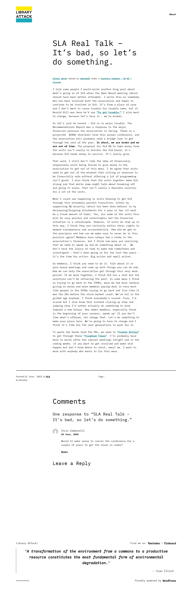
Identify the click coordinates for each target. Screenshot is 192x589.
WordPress (169, 580)
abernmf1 (85, 78)
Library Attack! (27, 543)
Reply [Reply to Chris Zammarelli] (64, 451)
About (172, 14)
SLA (48, 376)
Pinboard (170, 543)
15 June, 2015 (70, 434)
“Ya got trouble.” (109, 112)
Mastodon (154, 543)
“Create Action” (128, 332)
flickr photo (60, 78)
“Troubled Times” (95, 335)
